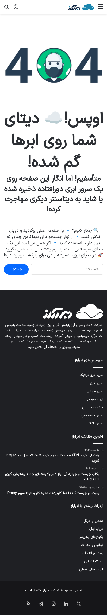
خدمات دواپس (92, 407)
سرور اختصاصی (92, 415)
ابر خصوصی (94, 399)
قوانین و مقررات (92, 545)
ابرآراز (46, 590)
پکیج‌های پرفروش (90, 537)
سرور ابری (96, 383)
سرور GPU (96, 423)
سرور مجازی (95, 391)
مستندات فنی (93, 561)
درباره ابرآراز (96, 529)
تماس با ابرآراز (93, 521)
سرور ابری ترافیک (91, 375)
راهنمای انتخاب (92, 553)
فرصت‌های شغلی (91, 569)
